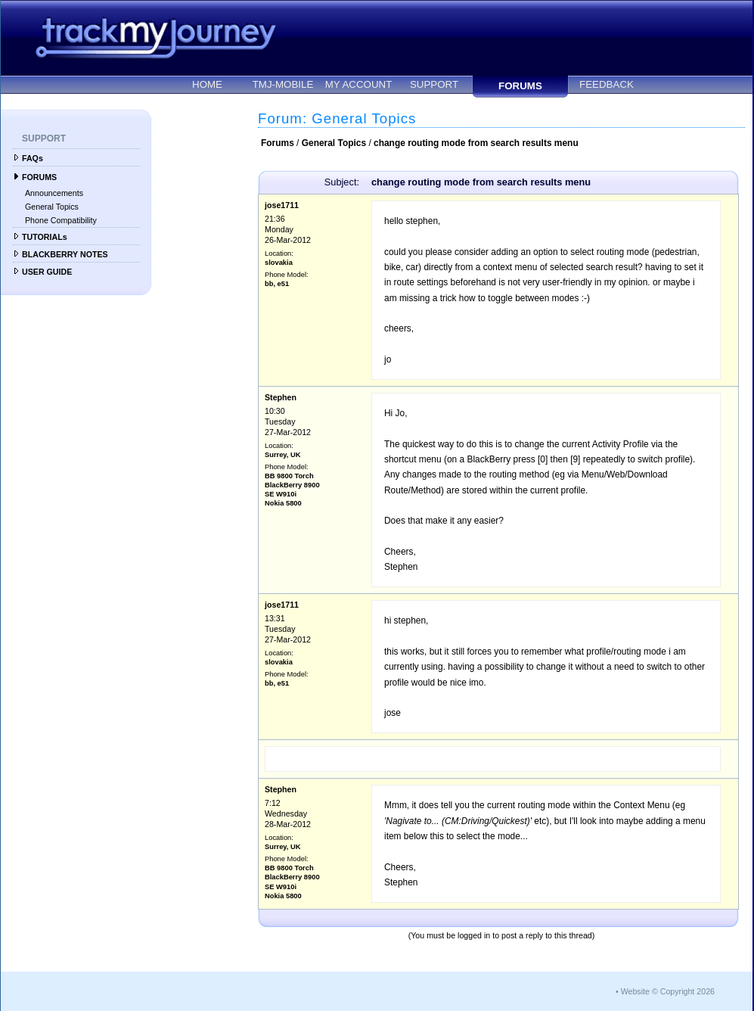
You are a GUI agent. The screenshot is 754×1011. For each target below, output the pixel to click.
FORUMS (520, 86)
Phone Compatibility (61, 220)
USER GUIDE (47, 271)
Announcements (54, 193)
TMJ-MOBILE (283, 84)
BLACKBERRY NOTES (65, 254)
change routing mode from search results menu (476, 143)
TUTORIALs (44, 236)
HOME (207, 84)
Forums (277, 143)
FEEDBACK (606, 84)
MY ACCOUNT (359, 84)
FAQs (32, 158)
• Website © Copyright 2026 (665, 991)
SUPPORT (434, 84)
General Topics (52, 206)
